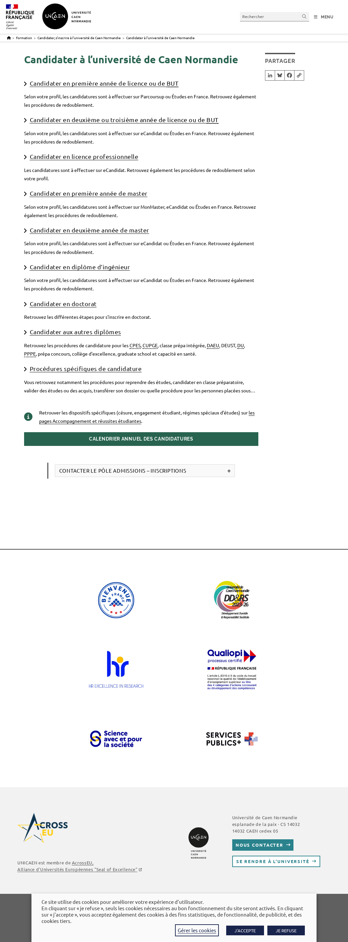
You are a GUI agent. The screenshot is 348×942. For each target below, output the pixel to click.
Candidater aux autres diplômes (75, 331)
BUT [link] (173, 83)
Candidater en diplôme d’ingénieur (80, 266)
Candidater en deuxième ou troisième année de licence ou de (124, 120)
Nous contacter (259, 845)
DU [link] (240, 345)
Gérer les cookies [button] (197, 930)
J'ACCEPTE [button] (245, 930)
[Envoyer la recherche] (304, 16)
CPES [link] (135, 345)
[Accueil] (9, 37)
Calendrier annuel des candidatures (141, 439)
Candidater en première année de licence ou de (104, 83)
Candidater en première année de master (89, 193)
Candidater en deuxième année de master (89, 229)
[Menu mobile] (324, 17)
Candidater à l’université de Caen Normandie (160, 37)
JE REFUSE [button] (286, 930)
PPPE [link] (30, 354)
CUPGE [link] (150, 345)
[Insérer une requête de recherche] (274, 16)
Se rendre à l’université (273, 861)
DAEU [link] (213, 345)
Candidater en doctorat (63, 303)
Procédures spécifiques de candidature (86, 368)
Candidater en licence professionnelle (84, 156)
